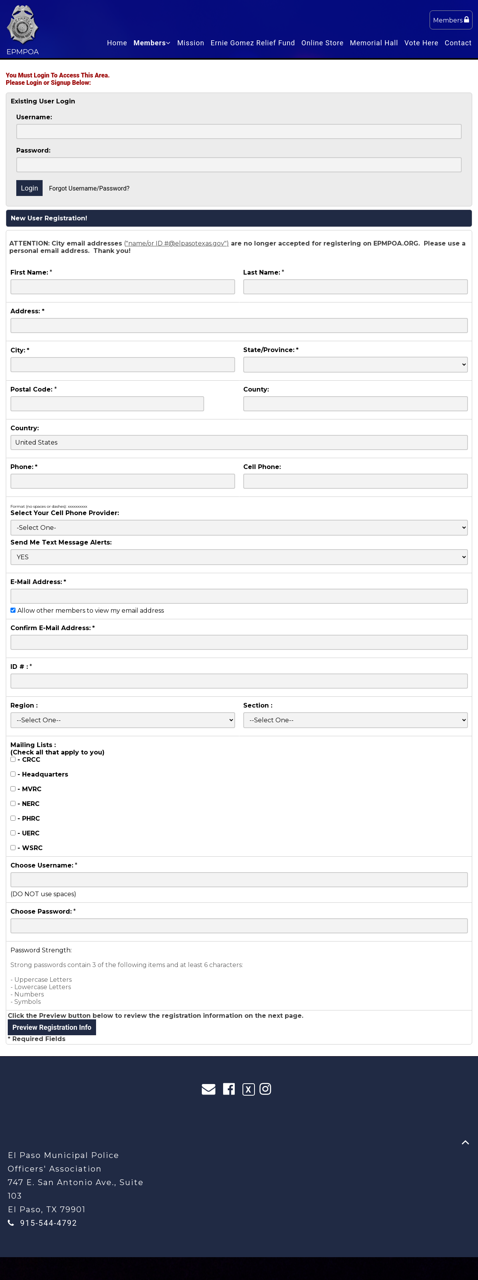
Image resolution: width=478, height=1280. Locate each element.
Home (117, 43)
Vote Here (421, 43)
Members (451, 20)
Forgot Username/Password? (89, 188)
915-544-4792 (48, 1223)
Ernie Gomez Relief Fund (253, 43)
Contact (458, 43)
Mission (190, 43)
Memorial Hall (374, 43)
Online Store (322, 43)
